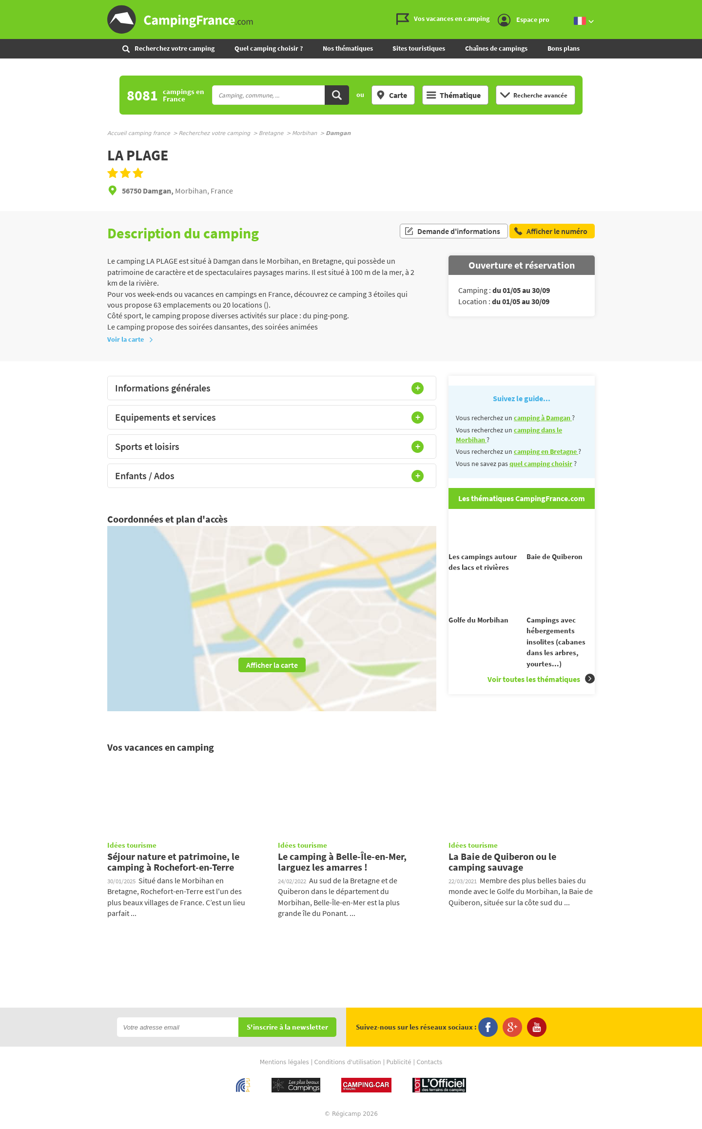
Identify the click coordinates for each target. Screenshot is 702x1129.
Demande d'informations (452, 233)
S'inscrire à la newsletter (287, 1028)
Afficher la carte (272, 665)
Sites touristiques (418, 48)
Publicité (399, 1062)
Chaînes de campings (496, 48)
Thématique (454, 95)
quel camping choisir (540, 463)
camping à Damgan (543, 417)
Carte (391, 95)
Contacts (429, 1062)
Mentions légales (284, 1062)
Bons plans (563, 48)
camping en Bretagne (546, 451)
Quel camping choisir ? (268, 48)
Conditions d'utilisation (347, 1062)
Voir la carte (130, 339)
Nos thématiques (348, 48)
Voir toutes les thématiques (541, 696)
